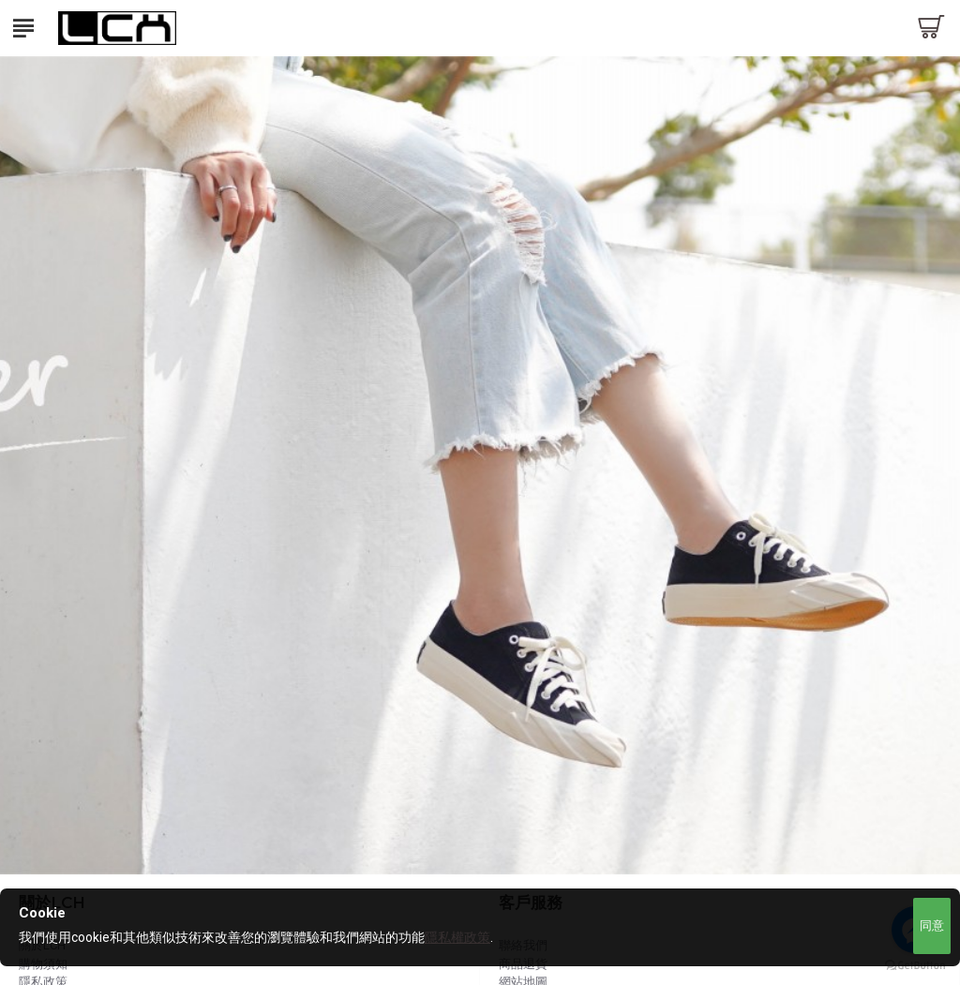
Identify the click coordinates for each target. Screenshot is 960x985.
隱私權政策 (457, 937)
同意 (932, 925)
